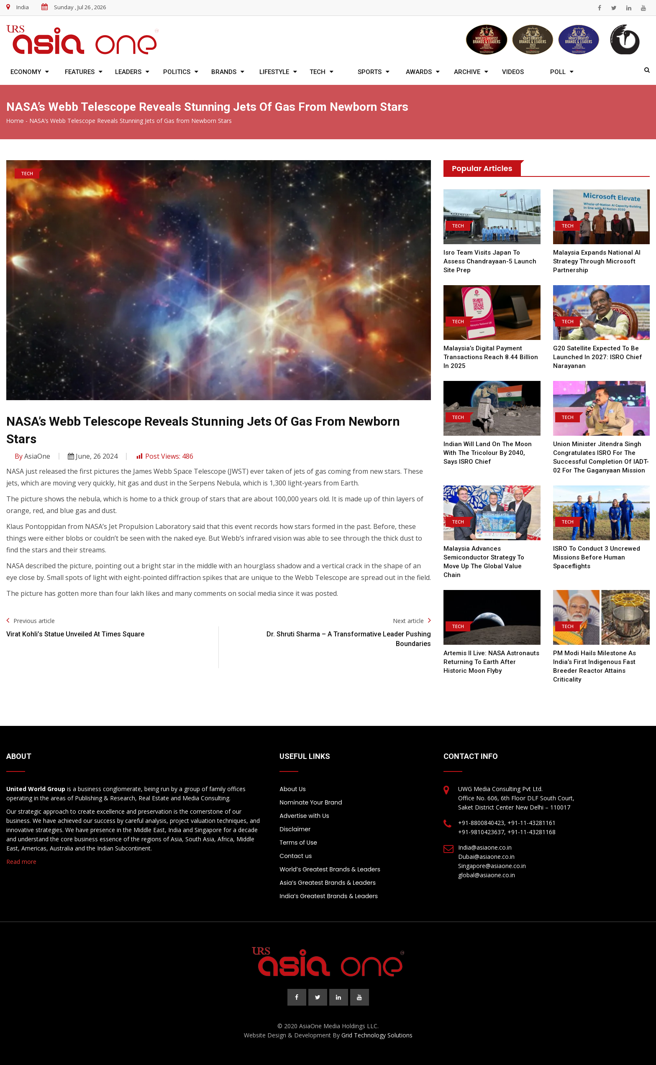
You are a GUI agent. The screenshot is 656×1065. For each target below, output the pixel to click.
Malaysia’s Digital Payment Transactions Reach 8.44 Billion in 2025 (490, 357)
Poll (558, 72)
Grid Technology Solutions (377, 1035)
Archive (467, 72)
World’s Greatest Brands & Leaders (329, 869)
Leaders (128, 72)
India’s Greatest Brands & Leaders (328, 896)
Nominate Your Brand (310, 802)
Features (80, 72)
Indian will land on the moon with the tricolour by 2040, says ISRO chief (487, 452)
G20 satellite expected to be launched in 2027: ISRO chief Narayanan (597, 357)
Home (15, 121)
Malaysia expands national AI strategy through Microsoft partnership (597, 261)
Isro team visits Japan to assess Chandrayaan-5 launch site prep (489, 261)
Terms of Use (298, 842)
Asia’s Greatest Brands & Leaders (327, 883)
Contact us (295, 856)
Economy (25, 72)
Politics (176, 72)
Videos (513, 72)
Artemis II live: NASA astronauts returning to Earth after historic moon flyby (491, 661)
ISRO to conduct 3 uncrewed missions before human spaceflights (596, 557)
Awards (419, 72)
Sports (370, 72)
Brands (223, 72)
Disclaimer (294, 829)
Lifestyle (274, 72)
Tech (317, 72)
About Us (292, 789)
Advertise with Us (304, 816)
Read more (21, 862)
